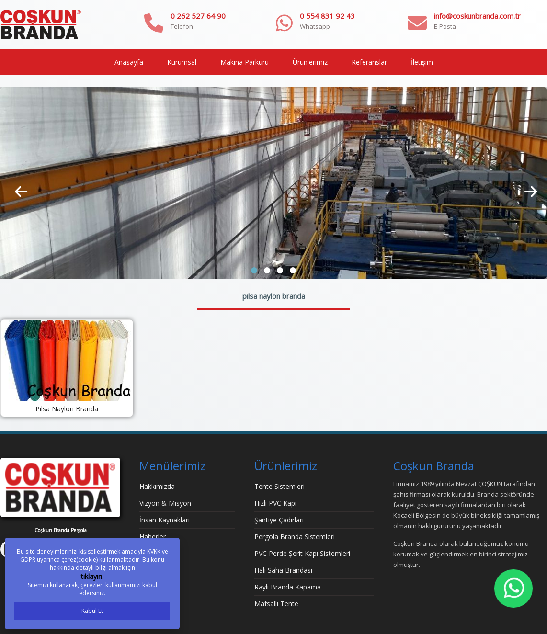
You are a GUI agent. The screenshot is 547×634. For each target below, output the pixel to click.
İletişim (422, 62)
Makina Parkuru (244, 62)
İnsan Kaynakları (164, 519)
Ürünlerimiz (310, 62)
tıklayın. (92, 576)
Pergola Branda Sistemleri (294, 536)
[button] (254, 270)
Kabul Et (92, 611)
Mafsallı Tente (276, 603)
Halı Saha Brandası (283, 570)
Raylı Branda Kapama (287, 586)
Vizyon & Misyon (165, 503)
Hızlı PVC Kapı (275, 503)
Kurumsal (181, 62)
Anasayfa (128, 62)
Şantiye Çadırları (279, 519)
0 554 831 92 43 (327, 16)
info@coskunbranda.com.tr (477, 16)
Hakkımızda (157, 486)
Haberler (152, 536)
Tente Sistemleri (279, 486)
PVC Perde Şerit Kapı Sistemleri (302, 553)
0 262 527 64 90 (198, 16)
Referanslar (369, 62)
